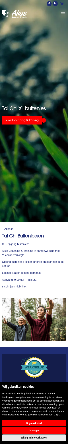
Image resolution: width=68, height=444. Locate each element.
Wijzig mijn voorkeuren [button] (34, 437)
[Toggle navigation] (62, 13)
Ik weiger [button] (34, 430)
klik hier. (22, 286)
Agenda (8, 228)
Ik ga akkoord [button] (34, 423)
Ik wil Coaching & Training (22, 120)
